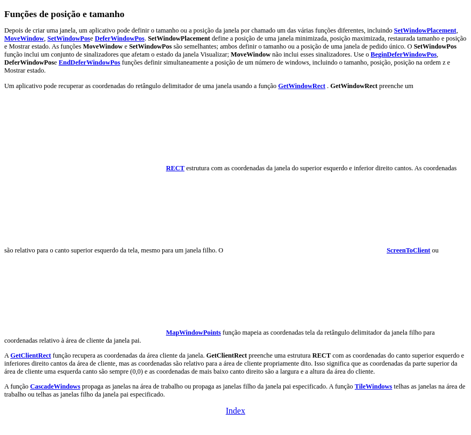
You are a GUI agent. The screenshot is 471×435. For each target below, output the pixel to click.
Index (235, 410)
